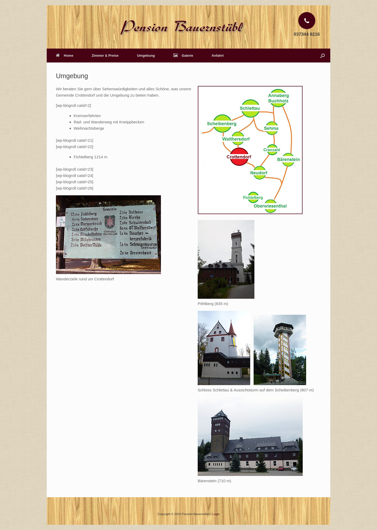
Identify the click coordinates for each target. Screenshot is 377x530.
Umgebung (146, 55)
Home (64, 55)
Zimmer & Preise (105, 55)
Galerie (183, 55)
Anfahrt (218, 55)
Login (215, 514)
